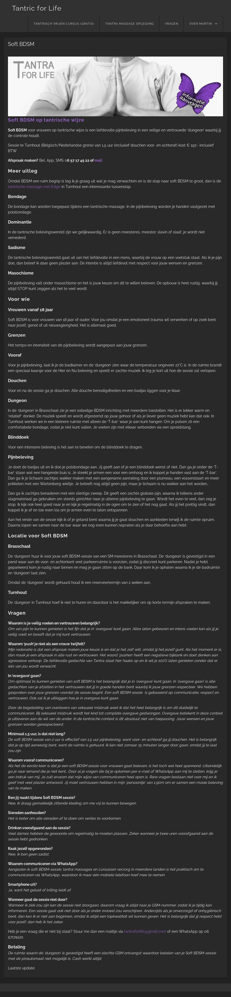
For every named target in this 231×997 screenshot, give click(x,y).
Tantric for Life (37, 8)
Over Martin (200, 23)
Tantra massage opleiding (129, 23)
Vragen (171, 23)
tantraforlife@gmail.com (145, 931)
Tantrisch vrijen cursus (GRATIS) (64, 23)
